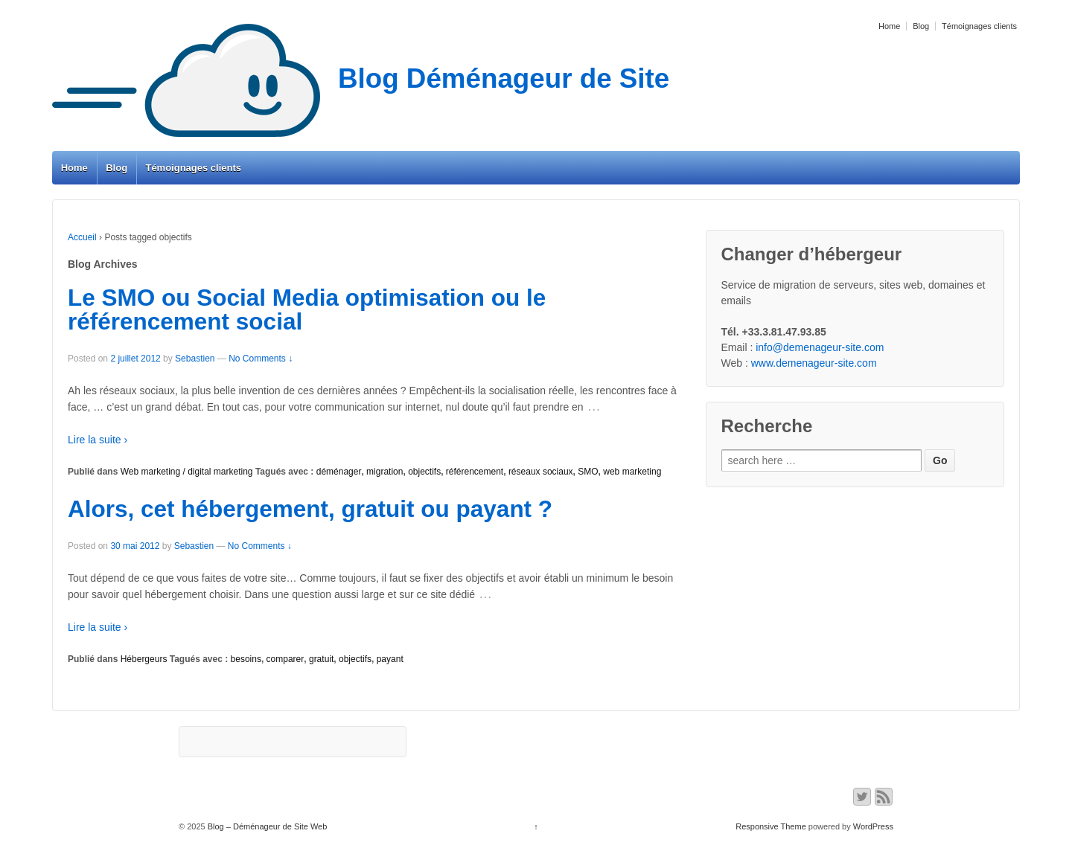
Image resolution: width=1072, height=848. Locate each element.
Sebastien (194, 358)
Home (889, 26)
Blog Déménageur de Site (360, 78)
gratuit (321, 659)
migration (384, 471)
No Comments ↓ (261, 358)
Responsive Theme (771, 826)
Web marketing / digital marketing (187, 471)
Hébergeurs (144, 659)
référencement (474, 471)
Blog (921, 26)
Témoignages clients (979, 26)
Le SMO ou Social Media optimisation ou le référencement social (307, 309)
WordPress (873, 826)
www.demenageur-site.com (814, 363)
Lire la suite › (97, 440)
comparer (285, 659)
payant (390, 659)
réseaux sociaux (540, 471)
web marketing (632, 471)
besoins (246, 659)
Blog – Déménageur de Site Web (266, 826)
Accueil (82, 237)
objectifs (424, 471)
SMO (588, 471)
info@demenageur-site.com (820, 347)
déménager (339, 471)
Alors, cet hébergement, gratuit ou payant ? (310, 508)
